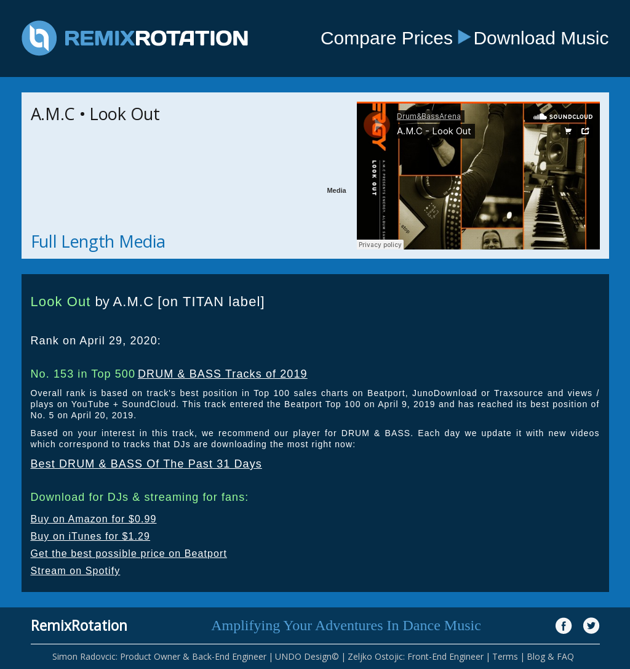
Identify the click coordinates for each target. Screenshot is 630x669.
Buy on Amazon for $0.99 (94, 519)
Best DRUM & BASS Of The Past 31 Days (146, 464)
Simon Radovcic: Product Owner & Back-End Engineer (159, 656)
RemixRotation (79, 625)
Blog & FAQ (550, 656)
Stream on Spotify (76, 571)
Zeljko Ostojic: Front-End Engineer (416, 656)
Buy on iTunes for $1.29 (91, 536)
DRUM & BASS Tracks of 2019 (223, 374)
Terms (505, 656)
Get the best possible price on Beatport (129, 553)
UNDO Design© (307, 656)
